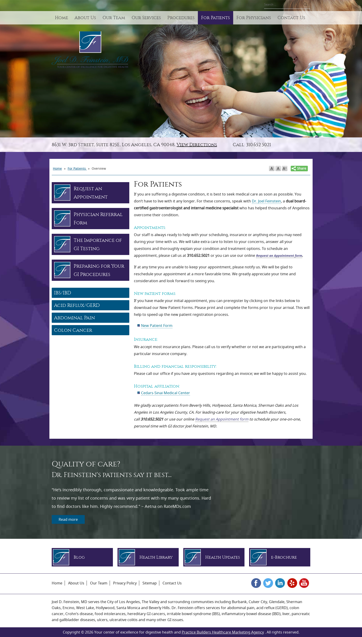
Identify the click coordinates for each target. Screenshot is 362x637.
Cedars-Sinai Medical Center (165, 392)
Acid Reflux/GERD (77, 305)
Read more (68, 519)
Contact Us (291, 17)
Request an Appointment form (279, 255)
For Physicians (253, 17)
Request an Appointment (91, 193)
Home (61, 17)
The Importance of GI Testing (98, 244)
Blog (79, 557)
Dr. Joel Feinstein (266, 201)
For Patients (215, 17)
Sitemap (149, 583)
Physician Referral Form (98, 218)
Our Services (146, 17)
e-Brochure (284, 557)
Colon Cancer (73, 330)
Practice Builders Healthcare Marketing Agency (223, 632)
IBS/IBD (62, 293)
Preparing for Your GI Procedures (99, 270)
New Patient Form (156, 325)
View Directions (197, 144)
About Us (85, 17)
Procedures (181, 17)
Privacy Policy (125, 583)
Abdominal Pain (74, 317)
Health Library (156, 557)
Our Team (114, 17)
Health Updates (222, 557)
